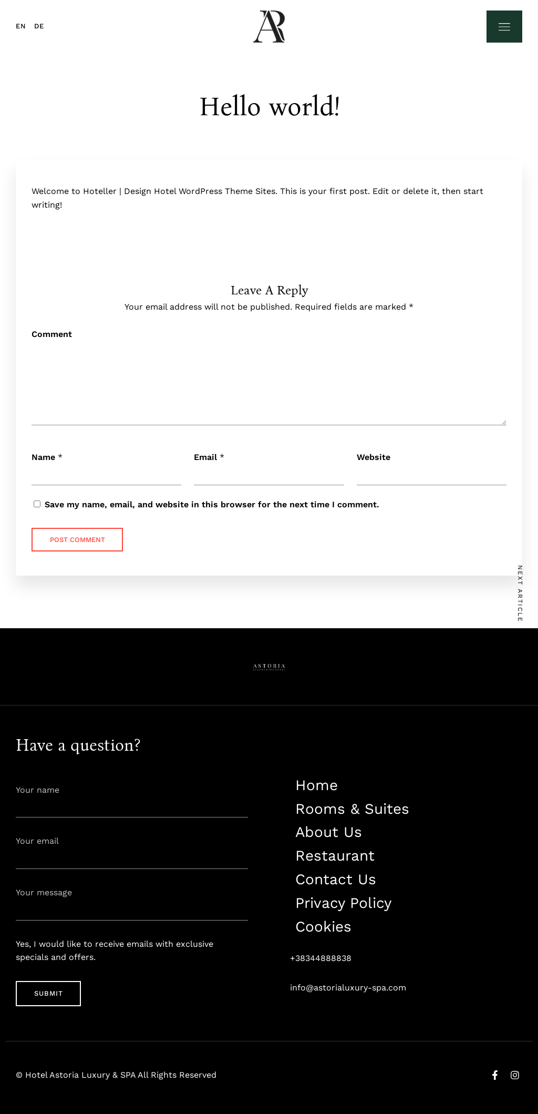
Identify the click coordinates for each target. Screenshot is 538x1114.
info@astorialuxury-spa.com (348, 988)
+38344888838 (320, 958)
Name (43, 457)
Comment (52, 334)
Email (205, 457)
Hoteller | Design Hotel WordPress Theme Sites (179, 191)
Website (373, 457)
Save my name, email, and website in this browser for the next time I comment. (212, 504)
